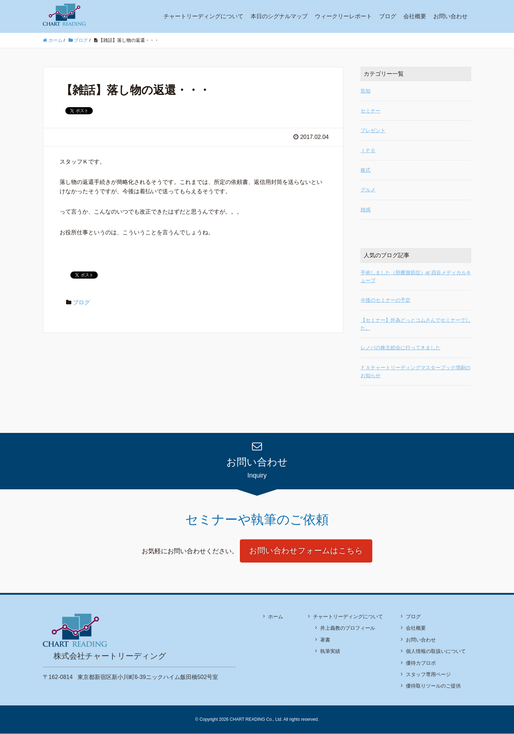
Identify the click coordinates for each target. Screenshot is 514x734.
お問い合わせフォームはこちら (306, 550)
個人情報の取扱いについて (436, 651)
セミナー (371, 111)
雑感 (366, 210)
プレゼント (373, 130)
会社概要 (414, 16)
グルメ (368, 190)
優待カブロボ (421, 663)
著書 (325, 640)
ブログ (387, 16)
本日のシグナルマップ (279, 16)
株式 (366, 170)
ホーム (275, 617)
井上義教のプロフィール (347, 628)
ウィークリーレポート (343, 16)
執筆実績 (330, 651)
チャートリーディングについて (203, 16)
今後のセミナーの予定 (385, 300)
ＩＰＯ (368, 150)
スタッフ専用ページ (428, 675)
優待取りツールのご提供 (433, 686)
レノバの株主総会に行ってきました (400, 347)
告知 (366, 91)
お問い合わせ (450, 16)
